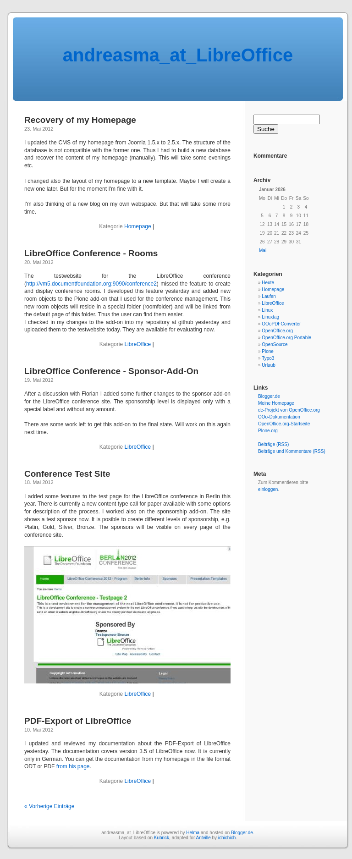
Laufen (269, 296)
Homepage (137, 226)
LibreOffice (137, 344)
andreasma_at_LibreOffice (178, 55)
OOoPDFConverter (281, 323)
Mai (262, 250)
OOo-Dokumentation (279, 416)
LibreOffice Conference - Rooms (91, 253)
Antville (203, 837)
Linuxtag (270, 316)
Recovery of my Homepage (80, 120)
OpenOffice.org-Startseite (284, 423)
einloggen (268, 489)
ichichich (227, 837)
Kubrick (161, 837)
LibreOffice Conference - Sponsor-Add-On (111, 371)
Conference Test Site (67, 474)
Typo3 (268, 358)
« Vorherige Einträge (49, 806)
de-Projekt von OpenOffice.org (289, 410)
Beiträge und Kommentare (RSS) (291, 451)
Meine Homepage (276, 403)
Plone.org (268, 430)
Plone (268, 351)
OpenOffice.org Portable (286, 337)
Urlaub (268, 365)
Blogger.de (269, 396)
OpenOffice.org (277, 330)
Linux (267, 310)
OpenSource (274, 344)
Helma (192, 832)
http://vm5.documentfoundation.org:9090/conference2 (91, 284)
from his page (73, 766)
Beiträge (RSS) (273, 444)
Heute (268, 282)
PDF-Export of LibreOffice (77, 721)
